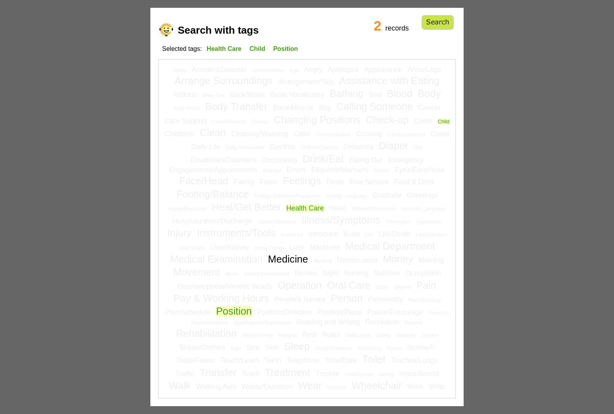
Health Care (305, 208)
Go (437, 22)
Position (234, 311)
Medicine (288, 259)
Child (444, 121)
